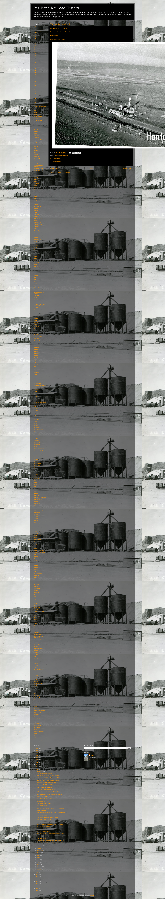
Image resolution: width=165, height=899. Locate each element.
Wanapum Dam (38, 683)
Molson (36, 459)
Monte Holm (37, 465)
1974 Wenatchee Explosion (44, 803)
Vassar (36, 673)
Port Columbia (37, 535)
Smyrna (36, 630)
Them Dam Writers (39, 659)
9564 (35, 104)
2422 (35, 39)
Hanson (36, 351)
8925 (35, 100)
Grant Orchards (38, 336)
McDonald (36, 440)
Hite (35, 366)
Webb (35, 704)
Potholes (36, 537)
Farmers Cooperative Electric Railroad (39, 304)
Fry (35, 316)
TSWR (35, 667)
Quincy (36, 548)
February (39, 866)
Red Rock (36, 561)
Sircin (35, 628)
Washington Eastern (39, 690)
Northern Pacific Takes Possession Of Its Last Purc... (51, 808)
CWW (35, 247)
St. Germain (37, 644)
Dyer (35, 279)
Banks (35, 152)
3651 (35, 64)
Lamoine (36, 398)
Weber (35, 706)
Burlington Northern (39, 189)
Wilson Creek (37, 725)
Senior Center (37, 617)
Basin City (36, 156)
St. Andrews (37, 642)
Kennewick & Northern (40, 385)
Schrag (36, 609)
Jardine (36, 376)
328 (35, 55)
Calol (35, 194)
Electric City (37, 288)
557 (35, 85)
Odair (35, 506)
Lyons (35, 421)
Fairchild (36, 300)
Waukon (36, 699)
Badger (36, 150)
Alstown (36, 129)
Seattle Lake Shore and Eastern (39, 612)
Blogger (92, 895)
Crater (35, 235)
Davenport (36, 249)
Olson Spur (37, 512)
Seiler (35, 615)
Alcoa (35, 122)
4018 (35, 72)
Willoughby (37, 723)
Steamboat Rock (38, 648)
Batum (35, 161)
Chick (35, 212)
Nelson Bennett (38, 489)
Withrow (36, 733)
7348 (35, 87)
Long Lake (36, 417)
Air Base (36, 118)
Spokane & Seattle (39, 640)
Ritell (35, 571)
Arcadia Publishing (39, 139)
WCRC (36, 702)
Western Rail (37, 712)
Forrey (35, 309)
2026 (37, 748)
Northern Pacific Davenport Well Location (48, 775)
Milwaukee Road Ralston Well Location (47, 782)
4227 (35, 81)
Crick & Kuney (37, 239)
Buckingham (37, 187)
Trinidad (36, 665)
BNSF (35, 175)
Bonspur (36, 177)
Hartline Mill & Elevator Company (45, 829)
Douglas (36, 275)
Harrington (36, 353)
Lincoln (36, 410)
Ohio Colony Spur (38, 510)
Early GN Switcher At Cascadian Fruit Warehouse (50, 794)
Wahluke (36, 681)
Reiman (36, 563)
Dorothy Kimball (38, 273)
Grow (35, 343)
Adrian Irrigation (38, 116)
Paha (35, 522)
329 (35, 58)
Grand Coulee (37, 331)
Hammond (36, 347)
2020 (37, 762)
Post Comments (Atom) (64, 172)
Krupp (35, 393)
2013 (37, 879)
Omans (36, 514)
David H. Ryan (38, 252)
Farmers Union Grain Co (43, 836)
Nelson (36, 487)
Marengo (36, 431)
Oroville (36, 516)
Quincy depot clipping (39, 552)
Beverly (36, 163)
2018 (37, 766)
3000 (35, 47)
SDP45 (93, 755)
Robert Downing (38, 577)
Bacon (35, 148)
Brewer (36, 181)
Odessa (36, 508)
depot (35, 260)
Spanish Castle (38, 634)
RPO (35, 594)
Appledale (36, 135)
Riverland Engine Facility (43, 831)
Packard (36, 520)
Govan (35, 328)
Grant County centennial (37, 333)
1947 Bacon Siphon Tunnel (44, 819)
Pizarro (36, 533)
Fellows (36, 307)
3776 (35, 68)
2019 (37, 764)
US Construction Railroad (38, 670)
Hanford (57, 155)
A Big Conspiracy (41, 810)
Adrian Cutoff (37, 114)
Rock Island (37, 580)
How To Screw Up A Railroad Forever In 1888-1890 (50, 833)
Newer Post (54, 169)
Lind (35, 412)
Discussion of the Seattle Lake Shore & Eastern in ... (51, 824)
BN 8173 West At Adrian (43, 826)
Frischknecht (37, 314)
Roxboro (36, 590)
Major (35, 423)
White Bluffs (37, 719)
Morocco (36, 472)
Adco (35, 110)
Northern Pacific (38, 499)
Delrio (35, 256)
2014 (37, 876)
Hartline (36, 355)
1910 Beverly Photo (42, 838)
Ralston (36, 554)
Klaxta (35, 387)
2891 (35, 43)
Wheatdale (37, 714)
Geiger (36, 320)
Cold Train (36, 214)
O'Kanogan (37, 503)
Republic (36, 567)
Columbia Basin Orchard (38, 219)
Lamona (36, 400)
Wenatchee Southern (39, 710)
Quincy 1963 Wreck (39, 550)
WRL (35, 738)
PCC (35, 529)
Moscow (36, 474)
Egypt (35, 283)
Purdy (35, 544)
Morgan (36, 470)
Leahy (35, 406)
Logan (35, 415)
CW (35, 243)
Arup (35, 144)
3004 (35, 49)
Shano (35, 623)
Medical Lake (37, 444)
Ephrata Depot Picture (43, 801)
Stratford (36, 650)
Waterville (36, 695)
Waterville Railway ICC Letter (44, 787)
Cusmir (36, 241)
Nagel (35, 482)
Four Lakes (37, 312)
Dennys (36, 258)
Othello (36, 518)
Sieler (35, 625)
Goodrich (36, 326)
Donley (36, 269)
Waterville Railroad (39, 697)
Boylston (36, 179)
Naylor (35, 484)
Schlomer (36, 605)
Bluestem (36, 173)
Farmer (36, 302)
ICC (35, 368)
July (38, 855)
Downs (36, 277)
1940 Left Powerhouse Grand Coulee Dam (48, 791)
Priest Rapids (37, 539)
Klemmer (36, 389)
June (38, 857)
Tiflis (35, 661)
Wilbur (35, 721)
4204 (35, 77)
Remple (36, 565)
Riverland (36, 575)
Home (91, 169)
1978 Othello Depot (42, 805)
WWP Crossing (38, 740)
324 (35, 53)
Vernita (36, 675)
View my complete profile (95, 759)
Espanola (36, 295)
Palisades (36, 525)
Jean (35, 379)
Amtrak (36, 131)
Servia (35, 619)
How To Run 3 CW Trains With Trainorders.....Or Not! (51, 843)
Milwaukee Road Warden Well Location (47, 784)
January (39, 869)
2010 (37, 886)
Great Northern (38, 340)
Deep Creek (37, 254)
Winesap (36, 729)
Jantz (35, 374)
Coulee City (37, 230)
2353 (35, 36)
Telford (36, 656)
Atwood (36, 146)
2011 (37, 883)
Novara (36, 501)
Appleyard (36, 137)
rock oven (36, 584)
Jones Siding (37, 383)
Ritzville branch (38, 573)
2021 (37, 760)
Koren (35, 391)
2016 (37, 872)
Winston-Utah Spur (39, 731)
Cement (36, 204)
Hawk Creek (37, 357)
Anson (35, 133)
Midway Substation (39, 448)
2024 (37, 753)
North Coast (37, 495)
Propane (36, 541)
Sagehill (36, 599)
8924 (35, 98)
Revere (36, 569)
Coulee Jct (37, 233)
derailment (36, 262)
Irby (35, 370)
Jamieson (36, 372)
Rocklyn (36, 586)
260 (35, 41)
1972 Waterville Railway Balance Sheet (47, 817)
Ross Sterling (37, 588)
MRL (35, 480)
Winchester (37, 727)
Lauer (35, 404)
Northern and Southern (40, 497)
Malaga (36, 425)
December (40, 771)
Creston (36, 237)
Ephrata (36, 290)
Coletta (36, 216)
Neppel (36, 493)
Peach (35, 531)
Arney (35, 142)
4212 (35, 79)
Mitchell (36, 453)
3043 (35, 51)
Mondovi (36, 461)
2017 (37, 769)
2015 (37, 874)
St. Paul (36, 646)
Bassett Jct (37, 158)
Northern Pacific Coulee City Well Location (48, 780)
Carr (35, 198)
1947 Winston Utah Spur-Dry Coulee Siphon (48, 778)
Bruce (35, 185)
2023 (37, 755)
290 (35, 45)
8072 (35, 91)
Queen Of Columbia (39, 546)
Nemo (35, 491)
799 (35, 89)
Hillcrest (36, 364)
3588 (35, 62)
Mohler (36, 455)
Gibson (36, 322)
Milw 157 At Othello (42, 796)
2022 (37, 757)
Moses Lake (37, 478)
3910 (35, 70)
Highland (36, 360)
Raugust (36, 556)
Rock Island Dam (38, 582)
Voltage (36, 677)
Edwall (35, 281)
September (40, 850)
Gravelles (36, 338)
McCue (36, 438)
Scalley (36, 601)
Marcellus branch (38, 429)
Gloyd (35, 324)
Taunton (36, 654)
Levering (36, 408)
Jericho (36, 381)
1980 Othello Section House (44, 773)
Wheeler (36, 716)
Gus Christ (37, 345)
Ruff (35, 597)
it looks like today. (61, 39)
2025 (37, 750)
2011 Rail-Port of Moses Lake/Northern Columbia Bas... (51, 812)
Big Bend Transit (38, 170)
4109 (35, 74)
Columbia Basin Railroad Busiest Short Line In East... (51, 840)
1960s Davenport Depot (43, 822)
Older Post (127, 169)
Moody (36, 467)
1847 (35, 29)
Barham (36, 154)
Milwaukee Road (63, 155)
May (38, 859)
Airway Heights (38, 120)
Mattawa (36, 436)
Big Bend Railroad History (56, 8)
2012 (37, 881)
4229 (35, 83)
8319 (35, 94)
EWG (35, 297)
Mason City (37, 434)
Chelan (36, 210)
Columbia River (38, 222)
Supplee (36, 652)
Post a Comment (57, 161)
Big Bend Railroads (39, 168)
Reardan (36, 558)
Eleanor (36, 285)
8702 (35, 96)
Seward (36, 621)
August (39, 852)
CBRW (36, 200)
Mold (35, 457)
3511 (35, 60)
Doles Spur (37, 266)
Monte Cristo (37, 463)
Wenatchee (37, 708)
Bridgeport (36, 183)
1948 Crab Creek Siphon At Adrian (46, 789)
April (38, 862)
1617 (35, 27)
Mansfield (36, 427)
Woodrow (36, 735)
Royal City (36, 592)
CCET (35, 202)
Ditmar (35, 264)
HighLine (36, 362)
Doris (35, 271)
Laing (35, 396)
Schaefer (36, 603)
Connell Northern (38, 224)
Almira (35, 125)
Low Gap (36, 419)
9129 (35, 102)
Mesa (35, 446)
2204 (35, 34)
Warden (36, 685)
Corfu (35, 228)
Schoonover (37, 607)
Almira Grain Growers (39, 127)
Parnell (36, 527)
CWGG (36, 245)
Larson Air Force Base (40, 402)
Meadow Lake (37, 442)
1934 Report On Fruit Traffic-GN (45, 798)
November (40, 846)
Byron (35, 192)
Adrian (35, 112)
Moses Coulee (37, 476)
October (39, 848)
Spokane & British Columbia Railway (38, 637)
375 (35, 66)
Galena (36, 318)
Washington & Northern (40, 688)
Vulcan (36, 679)
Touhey (36, 663)
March (39, 864)
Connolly (36, 226)
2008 (37, 890)
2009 (37, 888)
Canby (35, 196)
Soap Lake (37, 632)
